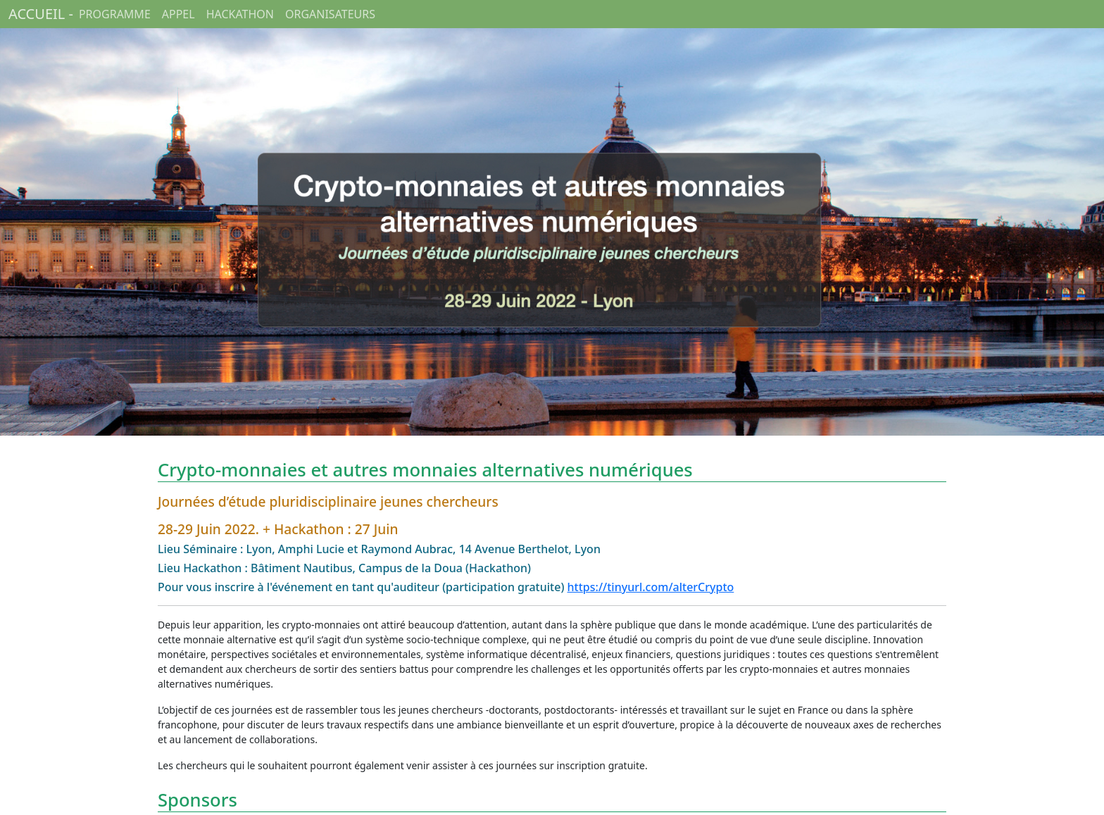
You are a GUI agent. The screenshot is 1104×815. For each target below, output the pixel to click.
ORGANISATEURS (330, 14)
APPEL (178, 14)
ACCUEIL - (40, 13)
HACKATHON (240, 14)
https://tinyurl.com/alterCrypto (650, 587)
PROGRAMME (115, 14)
